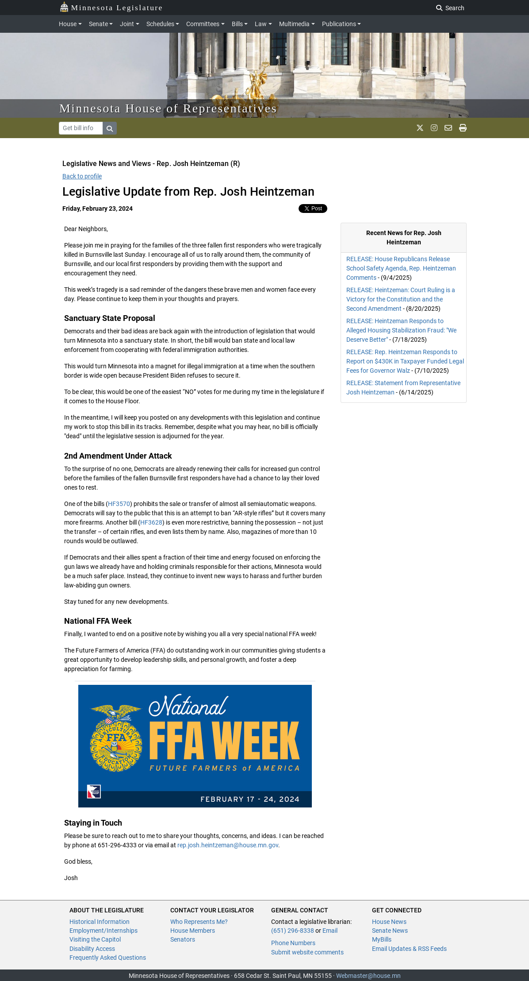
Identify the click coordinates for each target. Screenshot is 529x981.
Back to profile (82, 176)
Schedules (160, 23)
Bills (237, 23)
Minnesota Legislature (111, 7)
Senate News (390, 930)
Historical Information (99, 921)
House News (389, 921)
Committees (202, 23)
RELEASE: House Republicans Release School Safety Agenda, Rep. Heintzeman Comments (401, 268)
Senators (182, 939)
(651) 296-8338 (292, 930)
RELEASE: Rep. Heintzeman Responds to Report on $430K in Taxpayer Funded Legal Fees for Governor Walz (405, 361)
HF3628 (151, 522)
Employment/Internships (103, 930)
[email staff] (448, 128)
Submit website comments (307, 952)
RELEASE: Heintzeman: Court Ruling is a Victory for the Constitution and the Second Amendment (400, 299)
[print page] (463, 128)
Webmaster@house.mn (368, 975)
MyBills (381, 939)
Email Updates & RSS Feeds (409, 948)
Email (329, 930)
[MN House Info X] (420, 128)
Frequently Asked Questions (107, 957)
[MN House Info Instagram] (434, 128)
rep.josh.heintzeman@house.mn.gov (227, 845)
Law (261, 23)
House (68, 23)
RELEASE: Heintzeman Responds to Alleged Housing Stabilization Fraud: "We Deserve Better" (401, 330)
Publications (339, 23)
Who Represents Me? (199, 921)
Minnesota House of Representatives (168, 108)
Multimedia (294, 23)
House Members (192, 930)
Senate (98, 23)
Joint (127, 23)
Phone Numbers (293, 942)
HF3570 (119, 503)
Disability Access (92, 948)
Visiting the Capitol (95, 939)
